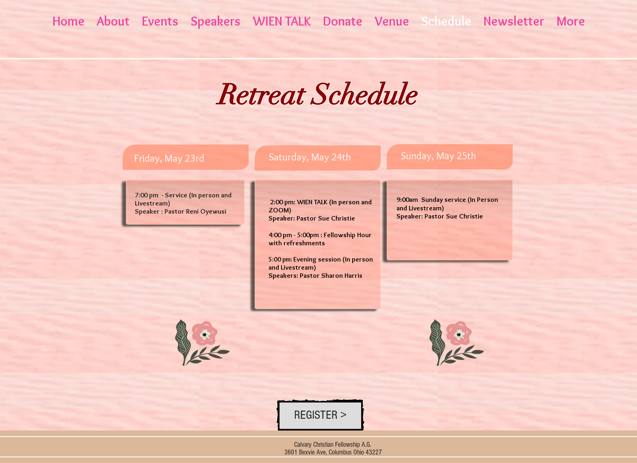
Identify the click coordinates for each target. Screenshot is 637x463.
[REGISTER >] (320, 415)
